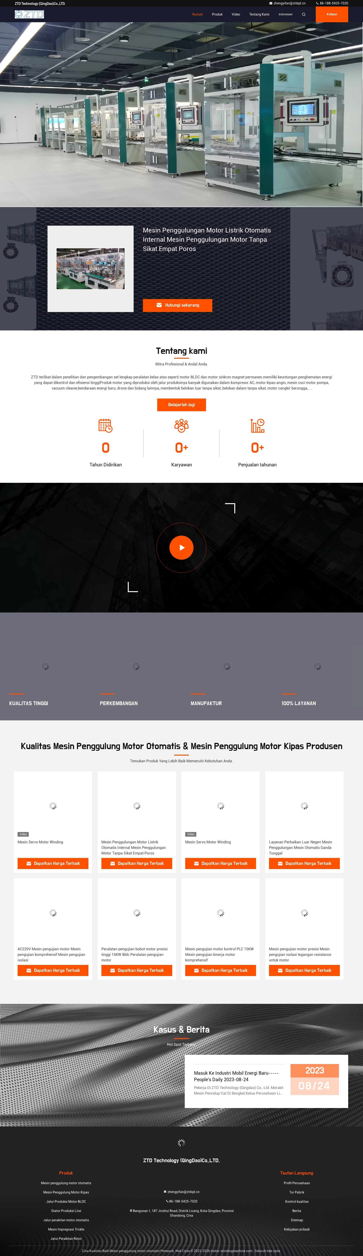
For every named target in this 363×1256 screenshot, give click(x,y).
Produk (217, 14)
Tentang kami (259, 14)
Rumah (197, 14)
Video (236, 14)
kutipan (332, 14)
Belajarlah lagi (181, 404)
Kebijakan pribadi (297, 1229)
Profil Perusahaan (297, 1183)
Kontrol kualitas (297, 1201)
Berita (296, 1211)
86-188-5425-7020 (332, 3)
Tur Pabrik (296, 1192)
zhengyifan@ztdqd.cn (287, 3)
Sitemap (297, 1220)
